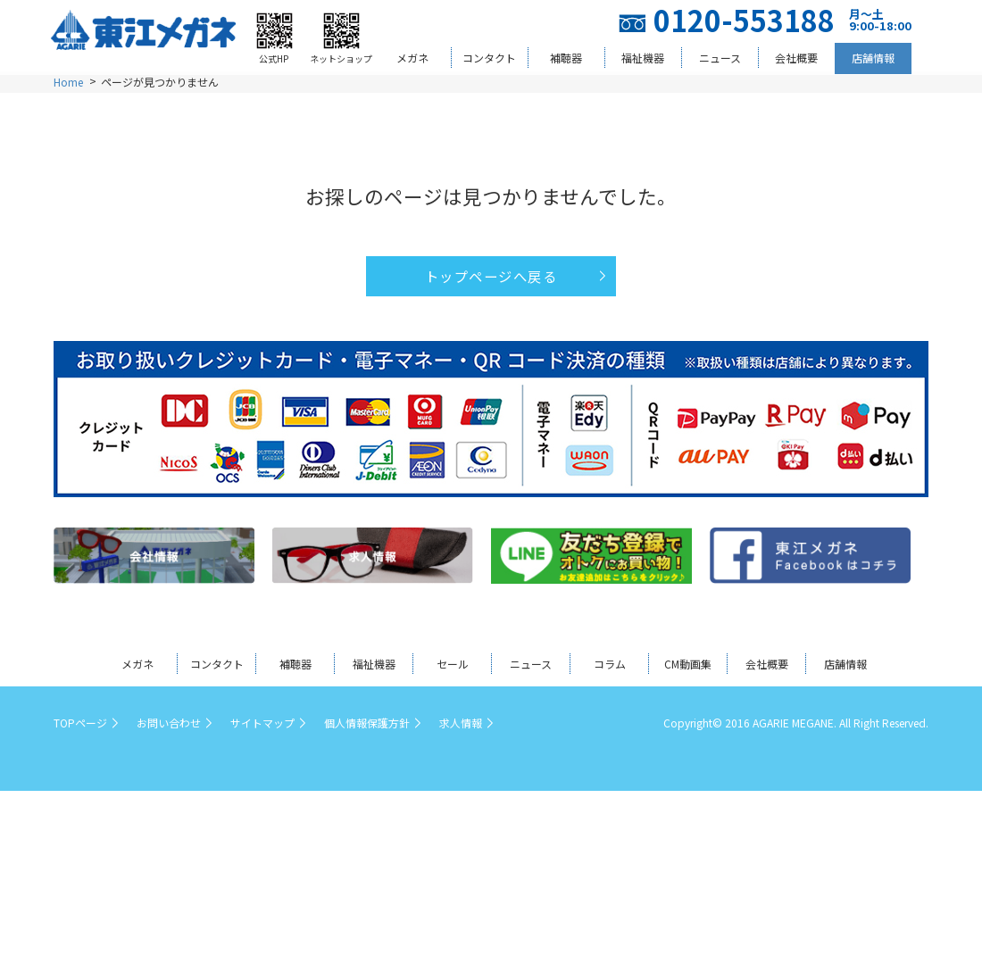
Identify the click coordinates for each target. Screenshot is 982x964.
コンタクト (489, 57)
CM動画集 (688, 663)
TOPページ (80, 722)
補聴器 (566, 57)
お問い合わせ (169, 722)
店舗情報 (873, 57)
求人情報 (460, 722)
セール (453, 663)
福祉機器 (642, 57)
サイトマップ (262, 722)
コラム (610, 663)
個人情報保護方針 (367, 722)
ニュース (720, 57)
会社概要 (796, 57)
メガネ (412, 57)
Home (68, 81)
